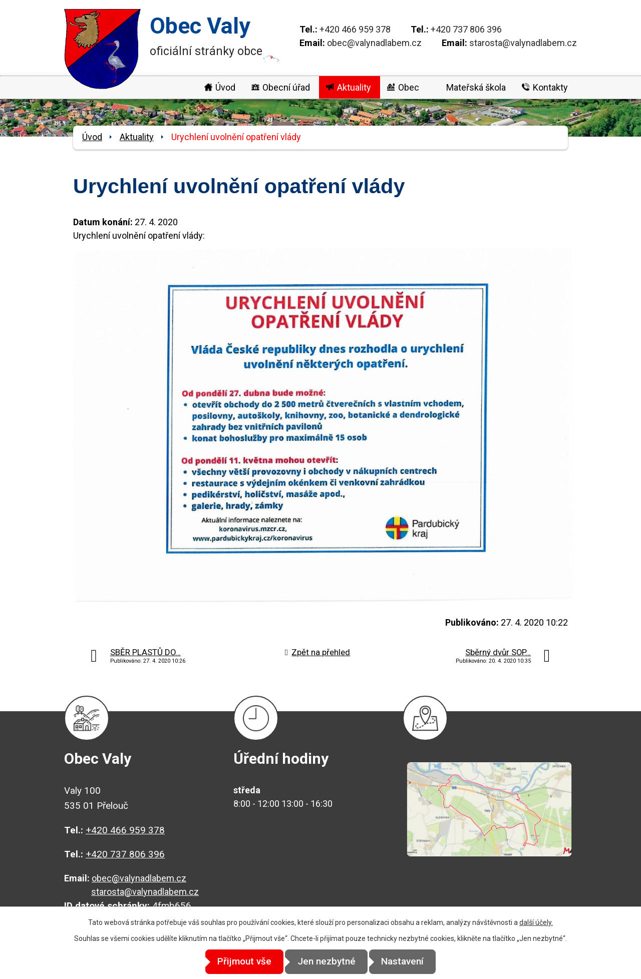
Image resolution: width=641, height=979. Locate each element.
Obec (408, 87)
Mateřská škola (476, 87)
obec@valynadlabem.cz (374, 43)
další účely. (536, 923)
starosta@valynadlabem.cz (523, 43)
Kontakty (550, 87)
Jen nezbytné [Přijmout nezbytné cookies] (326, 961)
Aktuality (354, 87)
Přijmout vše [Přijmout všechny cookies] (236, 961)
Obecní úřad (286, 87)
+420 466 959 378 (355, 29)
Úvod (225, 87)
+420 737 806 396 (466, 29)
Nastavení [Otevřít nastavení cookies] (411, 961)
